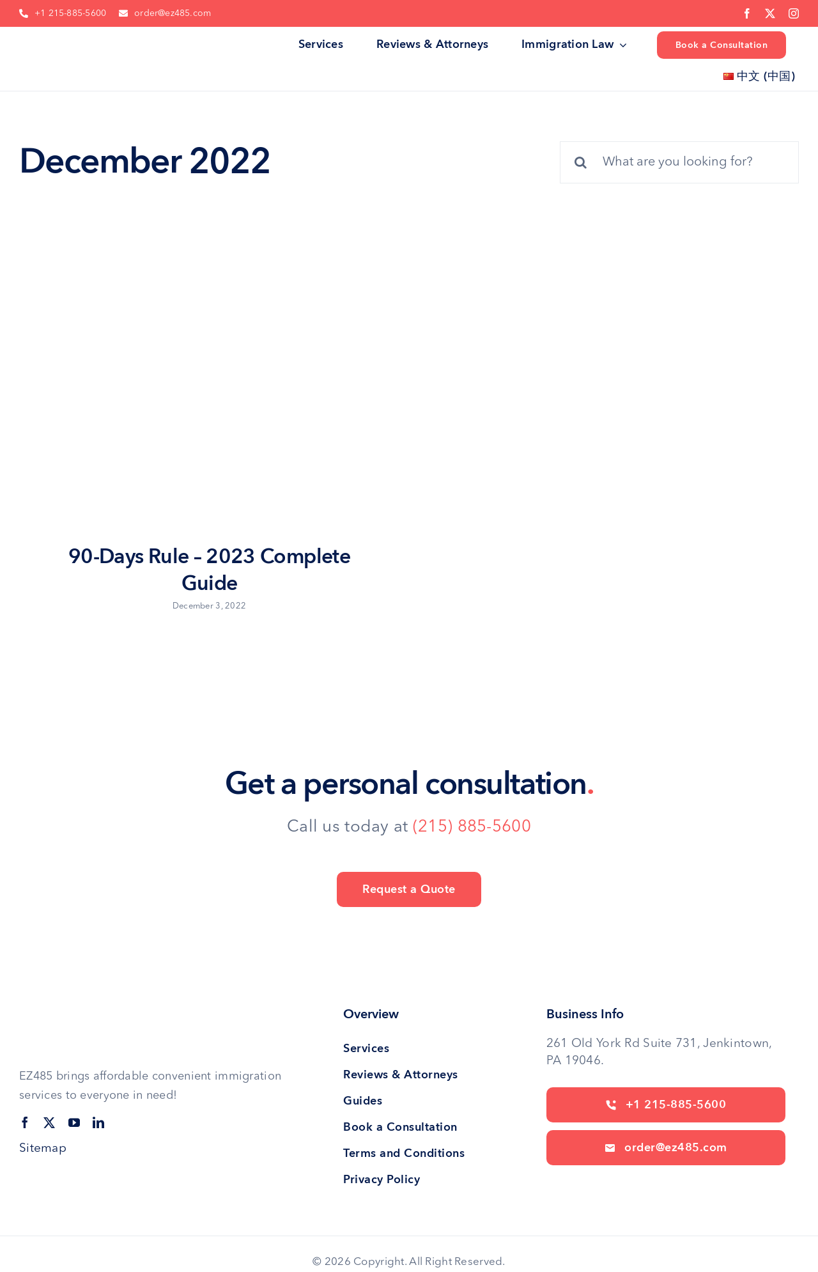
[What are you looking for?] (679, 162)
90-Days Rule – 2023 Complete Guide (209, 570)
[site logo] (62, 41)
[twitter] (770, 13)
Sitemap (42, 1149)
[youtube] (74, 1122)
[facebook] (747, 13)
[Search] (581, 162)
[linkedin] (98, 1122)
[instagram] (794, 13)
